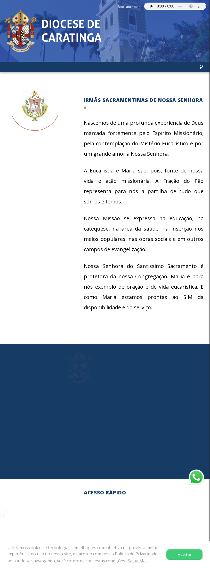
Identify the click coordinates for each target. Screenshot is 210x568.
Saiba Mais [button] (138, 561)
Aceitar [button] (184, 554)
